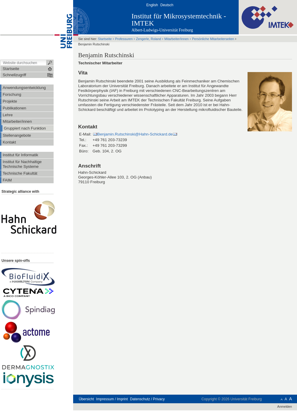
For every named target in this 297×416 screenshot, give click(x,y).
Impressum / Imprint (112, 399)
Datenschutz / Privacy (147, 399)
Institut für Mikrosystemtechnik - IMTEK (178, 19)
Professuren (124, 39)
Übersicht (86, 399)
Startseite (105, 39)
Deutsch (166, 5)
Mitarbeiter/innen (176, 39)
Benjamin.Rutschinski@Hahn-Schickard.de (135, 134)
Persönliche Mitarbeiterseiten (213, 39)
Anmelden (284, 406)
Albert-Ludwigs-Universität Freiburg (162, 30)
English (152, 5)
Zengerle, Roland (148, 39)
